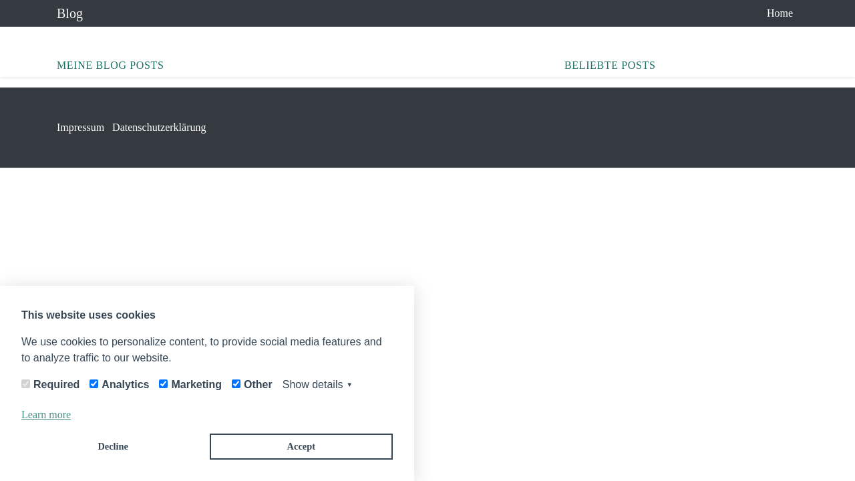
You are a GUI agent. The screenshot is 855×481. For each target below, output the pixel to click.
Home (780, 13)
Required (56, 384)
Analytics (125, 384)
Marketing (196, 384)
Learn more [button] (46, 414)
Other (258, 384)
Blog (70, 13)
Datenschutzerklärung (159, 127)
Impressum (80, 127)
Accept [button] (301, 446)
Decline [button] (113, 446)
